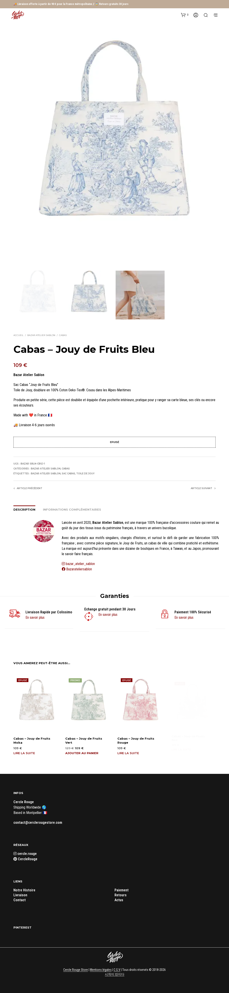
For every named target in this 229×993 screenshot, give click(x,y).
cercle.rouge (25, 853)
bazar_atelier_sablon (80, 563)
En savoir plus (35, 617)
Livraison (20, 895)
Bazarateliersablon (77, 569)
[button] (184, 15)
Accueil (18, 335)
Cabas (63, 335)
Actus (118, 900)
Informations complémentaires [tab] (72, 509)
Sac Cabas (68, 473)
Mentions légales (101, 969)
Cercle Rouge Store (75, 969)
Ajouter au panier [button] (82, 750)
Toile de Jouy (85, 473)
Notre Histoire (24, 890)
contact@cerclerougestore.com (37, 822)
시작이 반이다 (114, 974)
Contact (19, 900)
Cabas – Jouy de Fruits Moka (32, 740)
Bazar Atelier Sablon (41, 335)
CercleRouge (25, 859)
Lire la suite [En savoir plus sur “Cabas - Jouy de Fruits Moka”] (24, 752)
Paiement (121, 890)
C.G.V (117, 969)
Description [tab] (24, 509)
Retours (120, 895)
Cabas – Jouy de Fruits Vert (84, 738)
